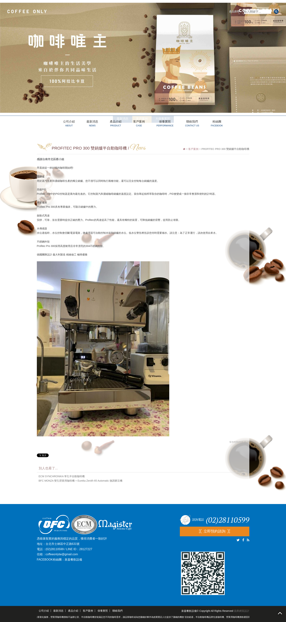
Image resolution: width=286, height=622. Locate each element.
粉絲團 (217, 124)
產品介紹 (115, 124)
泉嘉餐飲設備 (73, 559)
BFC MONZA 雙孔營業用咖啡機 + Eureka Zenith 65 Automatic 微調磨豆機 (80, 480)
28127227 (85, 549)
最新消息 (92, 124)
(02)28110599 (55, 549)
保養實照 (164, 124)
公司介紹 (69, 124)
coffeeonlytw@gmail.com (62, 554)
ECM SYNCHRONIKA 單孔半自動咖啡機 (62, 476)
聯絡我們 (192, 124)
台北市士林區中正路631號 (63, 543)
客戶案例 (139, 124)
